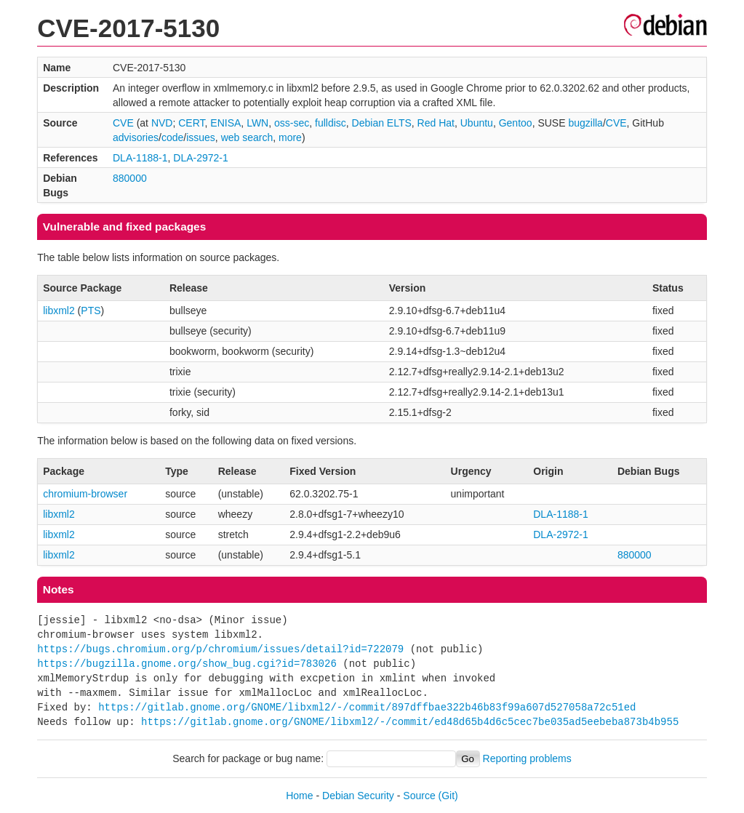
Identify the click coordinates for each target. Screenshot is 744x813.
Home (299, 795)
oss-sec (291, 123)
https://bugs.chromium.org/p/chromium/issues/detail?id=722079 (220, 649)
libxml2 (59, 310)
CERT (191, 123)
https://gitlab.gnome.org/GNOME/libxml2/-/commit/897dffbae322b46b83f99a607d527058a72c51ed (367, 707)
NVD (162, 123)
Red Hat (436, 123)
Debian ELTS (382, 123)
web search (247, 137)
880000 (130, 178)
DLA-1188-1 (140, 158)
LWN (257, 123)
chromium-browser (85, 494)
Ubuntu (476, 123)
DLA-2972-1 (200, 158)
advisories (136, 137)
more (290, 137)
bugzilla (585, 123)
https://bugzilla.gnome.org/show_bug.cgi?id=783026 (187, 663)
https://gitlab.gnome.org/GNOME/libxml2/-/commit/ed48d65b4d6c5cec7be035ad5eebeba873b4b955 (410, 722)
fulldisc (330, 123)
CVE (123, 123)
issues (200, 137)
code (172, 137)
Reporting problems (527, 758)
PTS (90, 310)
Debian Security (358, 795)
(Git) (448, 795)
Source (419, 795)
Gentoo (515, 123)
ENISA (225, 123)
